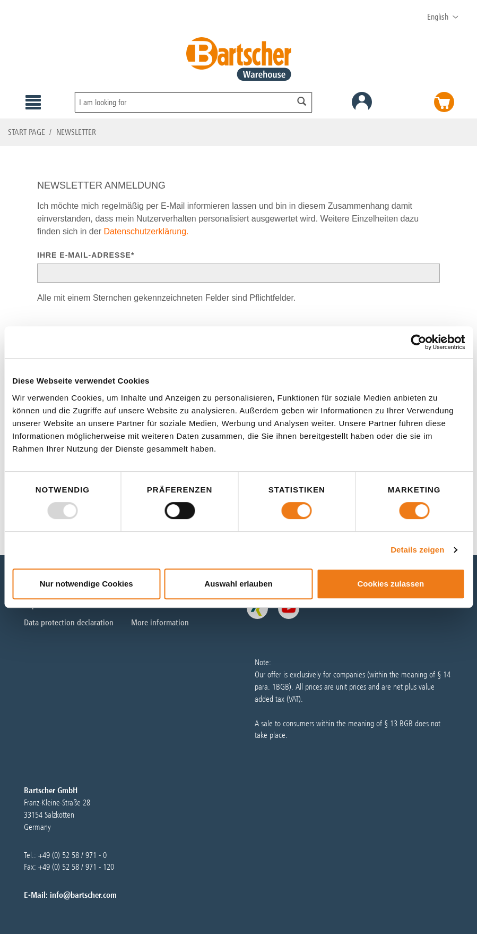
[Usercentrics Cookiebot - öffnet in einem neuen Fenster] (418, 342)
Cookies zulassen (390, 583)
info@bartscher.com (83, 895)
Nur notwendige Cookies (86, 583)
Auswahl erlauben (238, 583)
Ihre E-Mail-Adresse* (85, 255)
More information (160, 622)
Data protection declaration (69, 622)
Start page (26, 132)
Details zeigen (417, 549)
